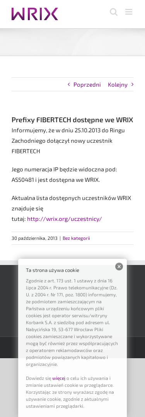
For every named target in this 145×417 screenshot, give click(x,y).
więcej (58, 378)
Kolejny (118, 84)
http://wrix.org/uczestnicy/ (64, 218)
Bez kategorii (76, 238)
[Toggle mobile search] (114, 12)
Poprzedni (87, 84)
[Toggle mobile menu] (129, 12)
